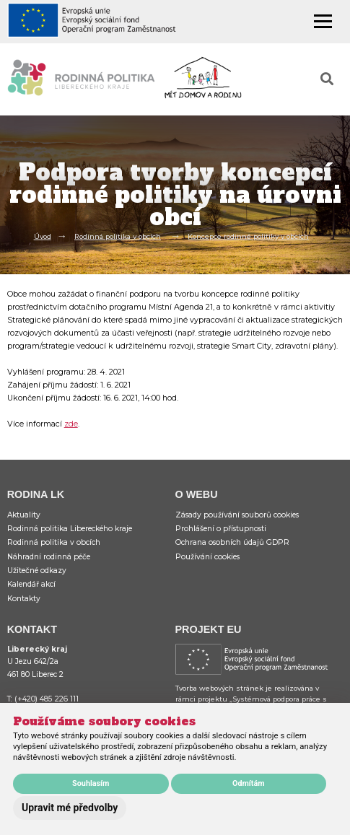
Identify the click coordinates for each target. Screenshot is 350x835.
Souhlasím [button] (90, 783)
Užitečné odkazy (36, 570)
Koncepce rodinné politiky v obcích (248, 236)
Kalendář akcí (31, 584)
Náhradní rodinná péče (48, 556)
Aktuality (23, 515)
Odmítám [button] (248, 783)
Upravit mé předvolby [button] (70, 807)
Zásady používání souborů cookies (237, 515)
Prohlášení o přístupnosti (220, 528)
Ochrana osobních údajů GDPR (232, 542)
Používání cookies (207, 556)
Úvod (42, 236)
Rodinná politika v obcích (117, 236)
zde (71, 424)
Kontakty (23, 598)
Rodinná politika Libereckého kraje (69, 528)
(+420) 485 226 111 (46, 699)
